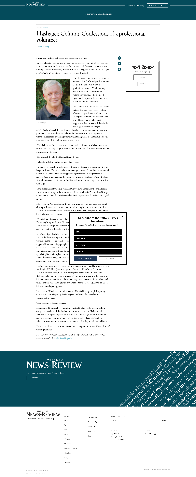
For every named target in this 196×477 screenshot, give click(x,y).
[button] (98, 219)
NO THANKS (111, 258)
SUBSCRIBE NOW (86, 258)
